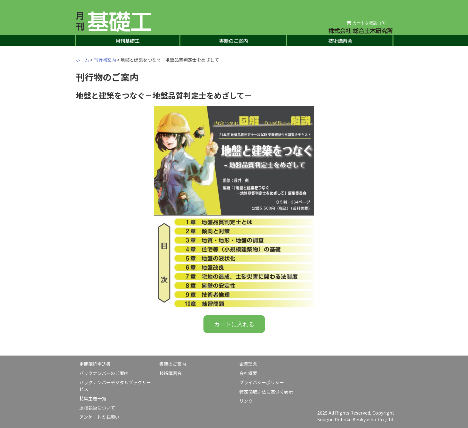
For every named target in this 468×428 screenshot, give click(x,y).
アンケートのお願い (99, 417)
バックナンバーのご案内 (104, 373)
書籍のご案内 (233, 40)
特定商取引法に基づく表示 (266, 391)
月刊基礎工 (127, 40)
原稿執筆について (97, 407)
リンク (246, 401)
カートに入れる (234, 324)
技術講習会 (340, 40)
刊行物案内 (105, 59)
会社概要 (248, 373)
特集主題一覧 (92, 398)
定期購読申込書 (95, 364)
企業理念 (248, 364)
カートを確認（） (367, 23)
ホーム (82, 59)
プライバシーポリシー (261, 382)
